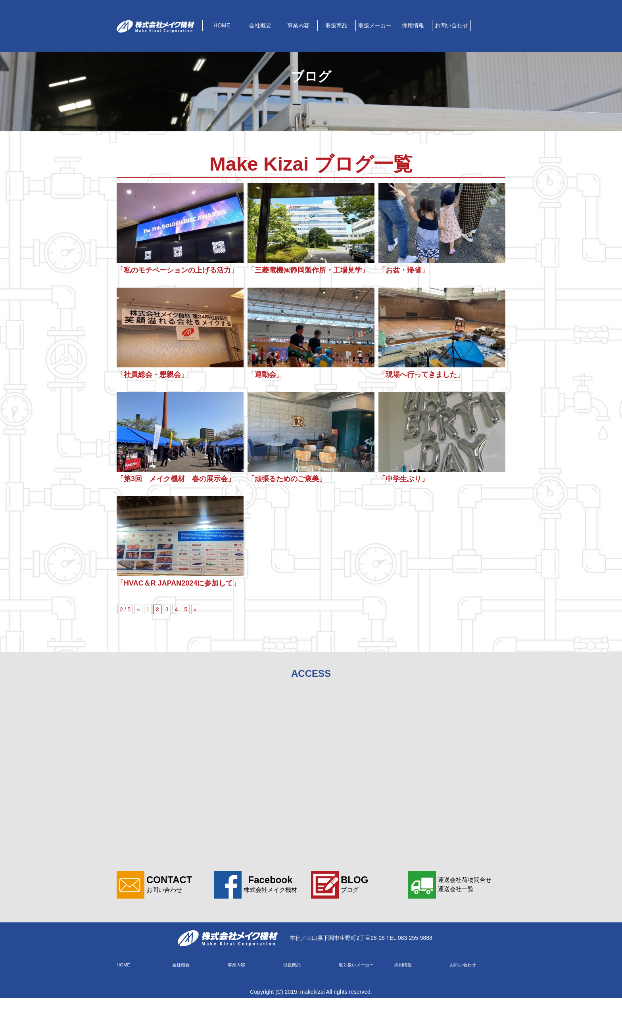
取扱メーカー (375, 25)
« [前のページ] (138, 628)
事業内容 (298, 25)
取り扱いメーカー (358, 984)
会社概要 (260, 25)
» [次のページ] (195, 628)
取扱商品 (336, 25)
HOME (221, 25)
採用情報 (413, 25)
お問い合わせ (451, 25)
